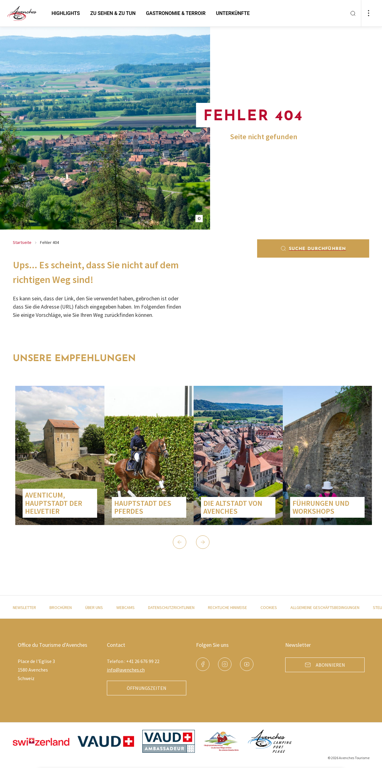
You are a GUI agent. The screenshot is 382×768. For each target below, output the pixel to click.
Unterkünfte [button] (232, 13)
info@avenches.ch (126, 670)
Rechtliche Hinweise (227, 607)
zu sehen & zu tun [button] (113, 13)
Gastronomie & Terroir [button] (176, 13)
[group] (59, 455)
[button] (179, 542)
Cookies (268, 607)
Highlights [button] (66, 13)
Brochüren (60, 607)
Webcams (125, 607)
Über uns (94, 607)
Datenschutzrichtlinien (171, 607)
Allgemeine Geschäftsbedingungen (324, 607)
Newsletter (24, 607)
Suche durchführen (313, 248)
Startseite (22, 242)
